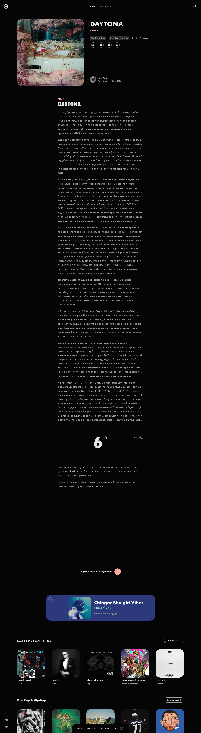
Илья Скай (102, 78)
